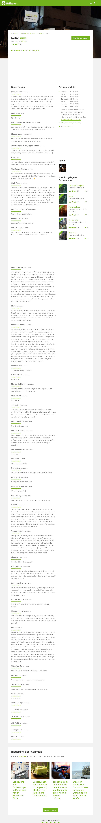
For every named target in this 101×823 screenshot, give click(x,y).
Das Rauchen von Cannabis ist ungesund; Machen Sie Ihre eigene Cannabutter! (40, 789)
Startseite (14, 33)
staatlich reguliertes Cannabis (71, 119)
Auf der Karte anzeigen (80, 38)
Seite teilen (16, 50)
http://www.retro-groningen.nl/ (71, 123)
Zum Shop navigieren (31, 50)
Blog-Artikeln (23, 756)
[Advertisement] (50, 69)
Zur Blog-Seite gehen (50, 810)
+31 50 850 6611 (67, 126)
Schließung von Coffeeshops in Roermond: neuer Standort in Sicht (20, 790)
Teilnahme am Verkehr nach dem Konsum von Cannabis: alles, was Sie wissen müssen (60, 790)
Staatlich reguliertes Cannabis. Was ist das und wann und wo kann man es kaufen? (80, 790)
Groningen (40, 33)
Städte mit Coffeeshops (27, 33)
